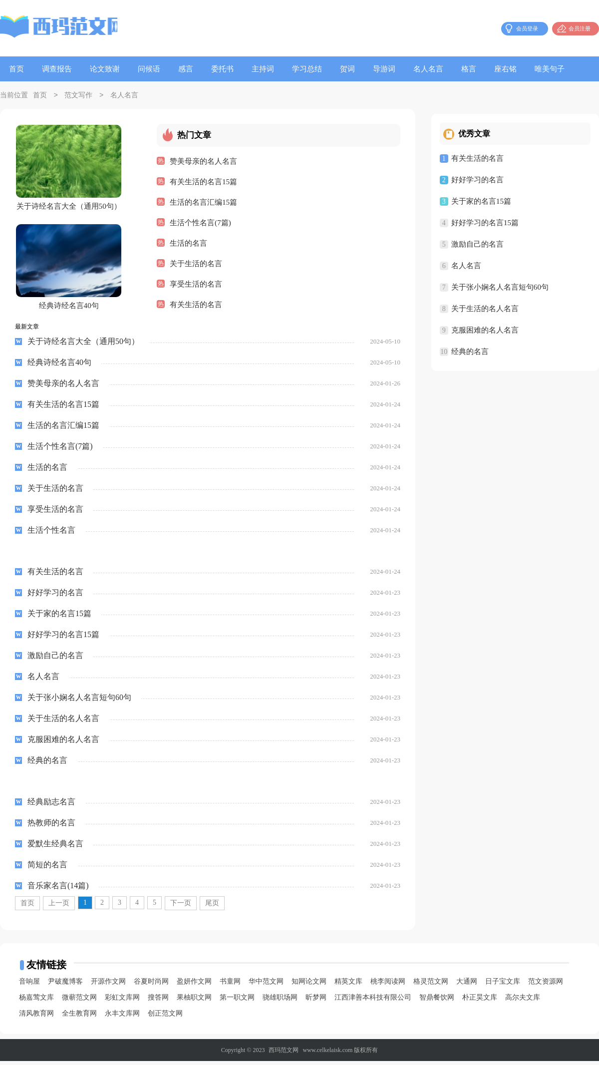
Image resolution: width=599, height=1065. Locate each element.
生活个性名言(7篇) (200, 222)
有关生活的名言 (196, 304)
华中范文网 (266, 985)
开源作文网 (108, 985)
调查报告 (57, 69)
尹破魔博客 (65, 985)
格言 (468, 69)
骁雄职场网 (280, 1001)
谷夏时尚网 (151, 985)
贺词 (347, 69)
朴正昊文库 (479, 1001)
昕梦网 (315, 1001)
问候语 (149, 69)
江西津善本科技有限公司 (372, 1001)
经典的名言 (470, 351)
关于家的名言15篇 (481, 201)
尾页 (212, 907)
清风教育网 (36, 1017)
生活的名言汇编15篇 (203, 202)
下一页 (180, 907)
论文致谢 (105, 69)
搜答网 (158, 1001)
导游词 (384, 69)
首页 (16, 69)
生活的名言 (188, 243)
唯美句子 (550, 69)
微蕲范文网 (79, 1001)
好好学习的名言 (477, 180)
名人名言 (428, 69)
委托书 (222, 69)
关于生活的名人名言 (485, 309)
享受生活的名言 (196, 284)
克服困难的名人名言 (485, 330)
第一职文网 (237, 1001)
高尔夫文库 (522, 1001)
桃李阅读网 (387, 985)
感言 (185, 69)
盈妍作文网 (194, 985)
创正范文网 (165, 1017)
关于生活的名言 (196, 263)
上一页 (58, 907)
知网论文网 (309, 985)
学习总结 (307, 69)
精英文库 (348, 985)
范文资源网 (545, 985)
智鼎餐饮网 (436, 1001)
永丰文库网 (122, 1017)
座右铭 (505, 69)
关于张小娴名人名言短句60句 (500, 287)
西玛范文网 (284, 1054)
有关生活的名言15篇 (203, 181)
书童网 (230, 985)
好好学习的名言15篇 (485, 223)
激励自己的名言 (477, 244)
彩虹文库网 (122, 1001)
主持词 (263, 69)
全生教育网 (79, 1017)
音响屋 (29, 985)
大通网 (466, 985)
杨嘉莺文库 (36, 1001)
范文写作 (78, 95)
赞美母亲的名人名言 (203, 161)
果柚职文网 (194, 1001)
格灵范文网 (430, 985)
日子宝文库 (502, 985)
